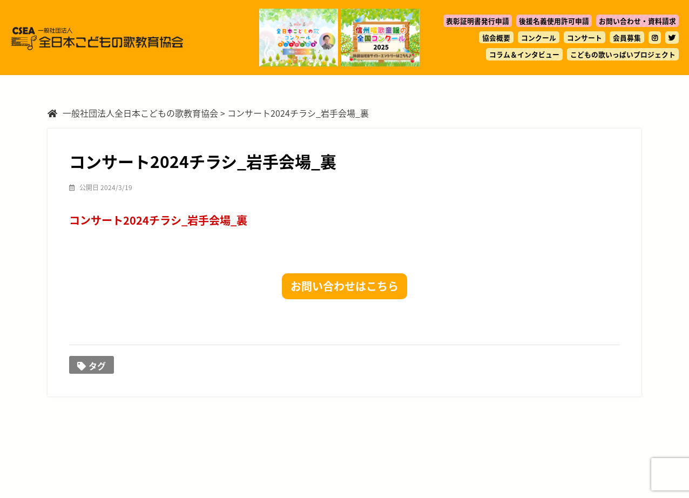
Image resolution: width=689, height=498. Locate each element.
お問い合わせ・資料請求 (637, 21)
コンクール (538, 37)
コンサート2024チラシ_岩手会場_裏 (158, 220)
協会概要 (496, 37)
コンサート (584, 37)
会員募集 (627, 37)
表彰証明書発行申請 (477, 21)
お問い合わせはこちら (344, 286)
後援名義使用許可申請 (554, 21)
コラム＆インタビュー (524, 54)
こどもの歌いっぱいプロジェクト (623, 54)
